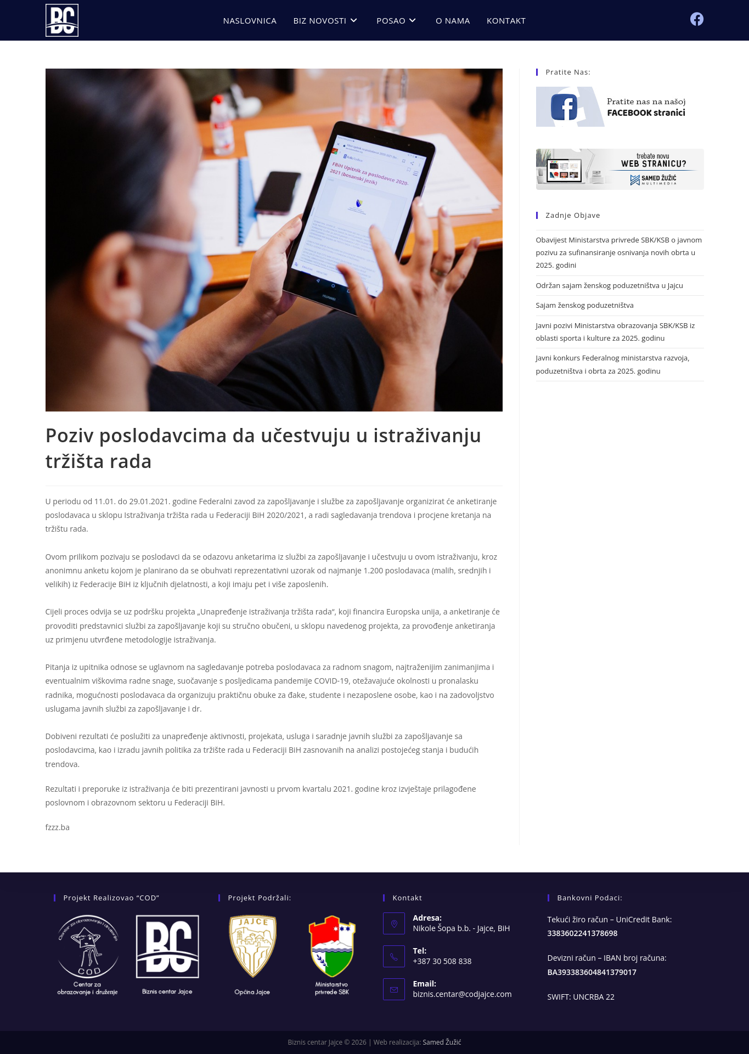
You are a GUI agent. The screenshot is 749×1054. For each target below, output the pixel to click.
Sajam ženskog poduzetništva (585, 305)
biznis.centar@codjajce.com (462, 994)
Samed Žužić (442, 1042)
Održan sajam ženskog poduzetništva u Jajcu (609, 285)
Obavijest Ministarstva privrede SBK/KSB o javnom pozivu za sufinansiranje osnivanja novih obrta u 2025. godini (619, 252)
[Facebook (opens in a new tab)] (697, 19)
